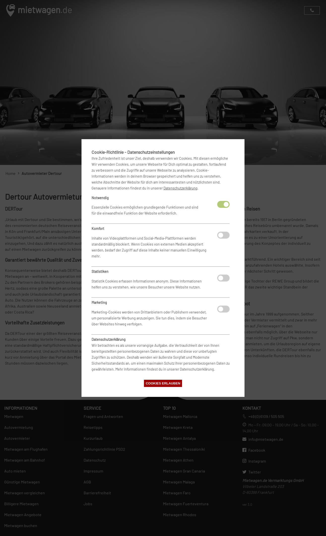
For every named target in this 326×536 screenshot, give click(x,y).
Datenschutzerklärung (180, 188)
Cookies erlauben (163, 383)
